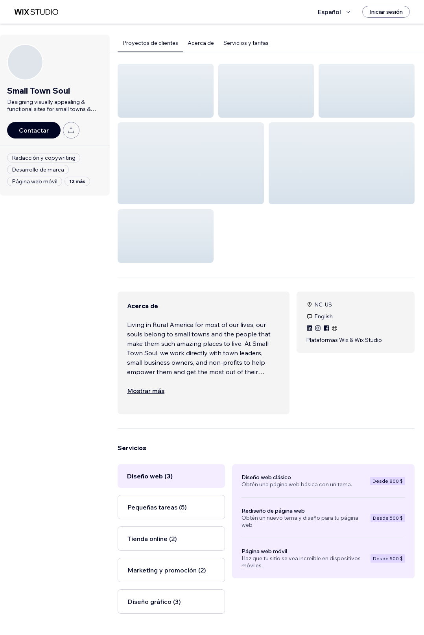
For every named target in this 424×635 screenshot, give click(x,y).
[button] (166, 91)
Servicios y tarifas (246, 42)
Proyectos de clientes (150, 42)
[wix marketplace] (36, 12)
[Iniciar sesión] (386, 12)
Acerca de (201, 42)
